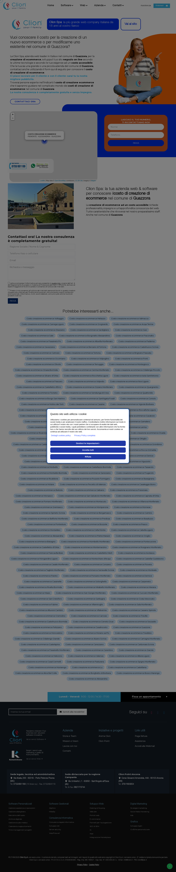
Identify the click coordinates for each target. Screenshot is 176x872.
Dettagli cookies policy (61, 435)
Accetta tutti (88, 450)
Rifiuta (88, 457)
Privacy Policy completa (84, 435)
